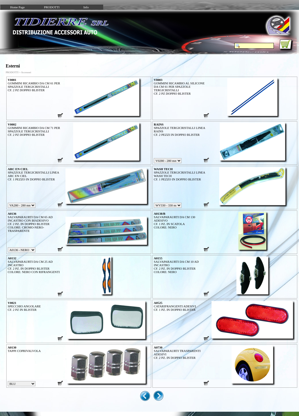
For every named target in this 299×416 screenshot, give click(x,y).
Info (86, 7)
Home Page (17, 7)
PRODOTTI (51, 7)
